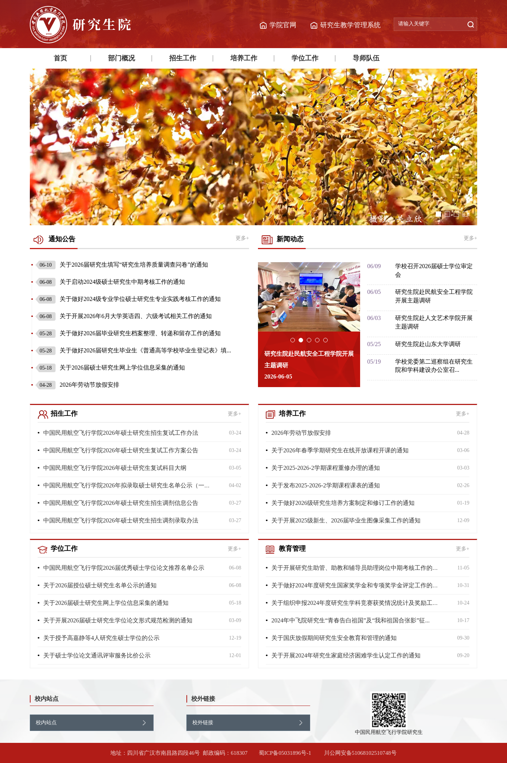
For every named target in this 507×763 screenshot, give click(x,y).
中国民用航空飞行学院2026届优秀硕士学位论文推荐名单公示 (123, 568)
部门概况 (121, 58)
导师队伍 (366, 58)
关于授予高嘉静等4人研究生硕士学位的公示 (101, 638)
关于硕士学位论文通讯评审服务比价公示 (97, 655)
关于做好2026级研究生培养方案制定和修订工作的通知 (343, 503)
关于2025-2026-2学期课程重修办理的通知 (325, 468)
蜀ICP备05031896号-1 (286, 753)
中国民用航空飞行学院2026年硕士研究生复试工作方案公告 (120, 450)
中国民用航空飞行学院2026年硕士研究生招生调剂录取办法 (120, 520)
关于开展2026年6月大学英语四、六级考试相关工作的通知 (123, 316)
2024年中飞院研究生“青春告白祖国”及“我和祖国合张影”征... (350, 620)
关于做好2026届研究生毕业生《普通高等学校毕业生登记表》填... (133, 350)
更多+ (242, 238)
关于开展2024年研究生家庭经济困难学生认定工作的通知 (346, 655)
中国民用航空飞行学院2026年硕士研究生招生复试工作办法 (120, 433)
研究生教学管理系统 (350, 25)
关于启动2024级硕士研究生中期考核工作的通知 (110, 282)
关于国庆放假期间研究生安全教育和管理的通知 (334, 638)
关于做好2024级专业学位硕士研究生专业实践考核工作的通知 (128, 299)
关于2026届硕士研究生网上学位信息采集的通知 (110, 367)
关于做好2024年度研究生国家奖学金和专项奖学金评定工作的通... (357, 585)
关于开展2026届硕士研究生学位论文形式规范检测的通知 (117, 620)
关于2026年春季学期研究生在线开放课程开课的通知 (340, 450)
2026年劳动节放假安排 (77, 385)
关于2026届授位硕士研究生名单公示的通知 (100, 585)
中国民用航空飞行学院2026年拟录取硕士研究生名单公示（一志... (129, 485)
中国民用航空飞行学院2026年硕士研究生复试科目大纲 (114, 468)
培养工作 (243, 58)
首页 (60, 58)
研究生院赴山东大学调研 (428, 344)
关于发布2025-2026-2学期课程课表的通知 (325, 485)
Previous (24, 147)
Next (482, 147)
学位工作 (305, 58)
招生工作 (182, 58)
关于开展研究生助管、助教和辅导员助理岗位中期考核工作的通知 (357, 568)
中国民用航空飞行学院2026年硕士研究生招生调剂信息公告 (120, 503)
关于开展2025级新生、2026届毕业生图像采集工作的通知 (346, 520)
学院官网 (283, 25)
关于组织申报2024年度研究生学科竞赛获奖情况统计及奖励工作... (357, 603)
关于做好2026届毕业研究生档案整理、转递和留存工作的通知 (128, 333)
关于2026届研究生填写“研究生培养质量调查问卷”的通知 (121, 264)
